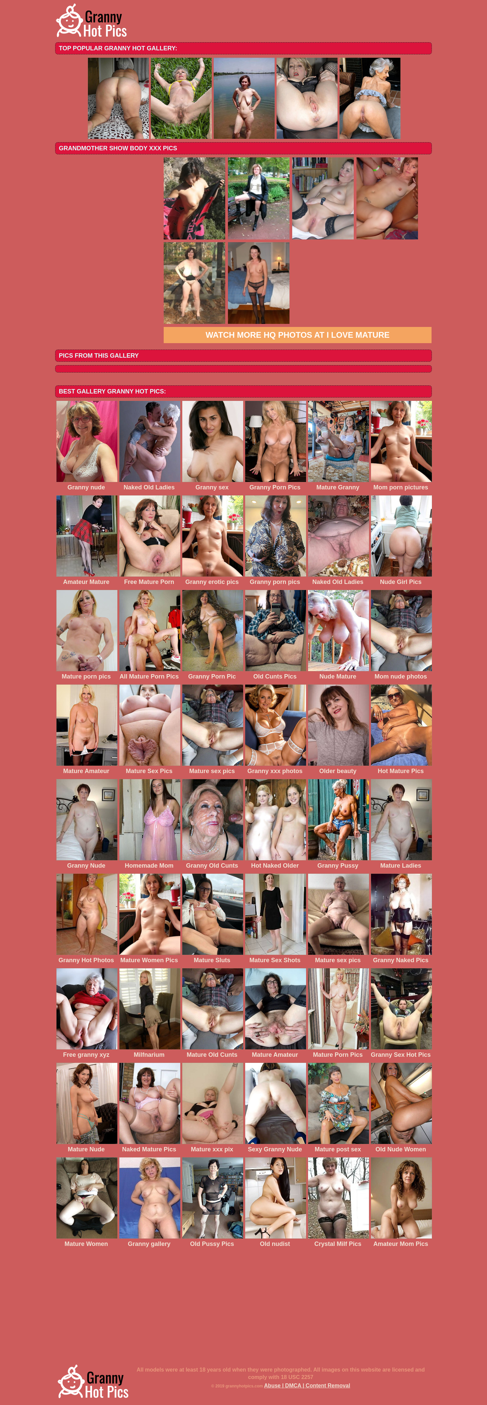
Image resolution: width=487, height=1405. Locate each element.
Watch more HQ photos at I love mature (298, 334)
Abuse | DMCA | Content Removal (307, 1385)
